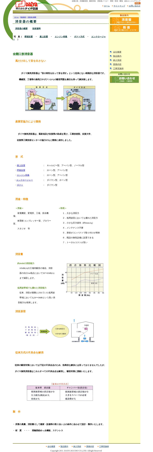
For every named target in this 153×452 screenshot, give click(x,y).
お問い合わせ (134, 6)
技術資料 (36, 29)
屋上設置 (44, 37)
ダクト (20, 185)
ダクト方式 (79, 37)
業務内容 (117, 64)
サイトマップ (119, 6)
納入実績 (117, 60)
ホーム (107, 6)
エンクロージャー (24, 180)
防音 (124, 28)
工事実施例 (118, 68)
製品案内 (117, 56)
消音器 (124, 20)
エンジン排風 (61, 37)
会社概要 (117, 52)
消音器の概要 (32, 17)
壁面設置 (28, 37)
